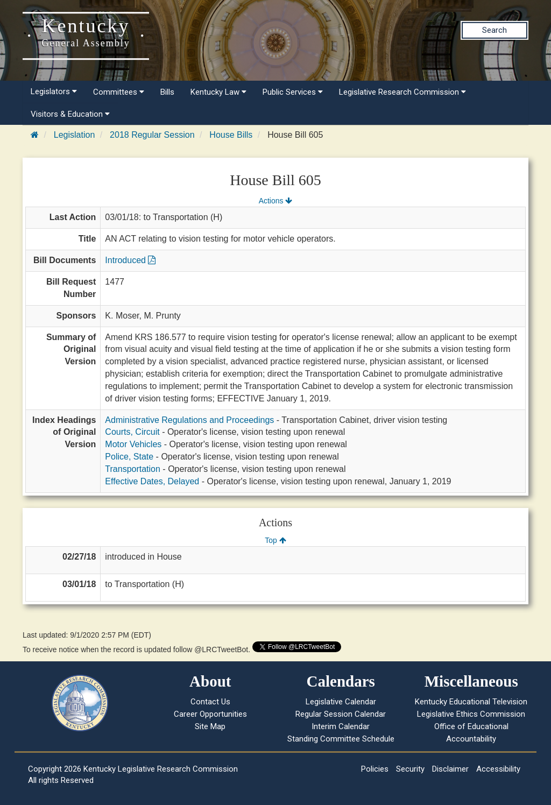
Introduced (130, 260)
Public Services (293, 92)
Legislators (54, 91)
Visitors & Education (70, 114)
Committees (118, 92)
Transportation (132, 469)
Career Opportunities (210, 714)
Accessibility (498, 769)
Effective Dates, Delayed (152, 481)
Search (494, 30)
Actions (275, 200)
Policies (374, 769)
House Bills (230, 134)
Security (410, 769)
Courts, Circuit (132, 431)
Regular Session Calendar (340, 714)
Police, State (129, 456)
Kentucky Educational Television (471, 702)
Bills (167, 92)
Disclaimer (450, 769)
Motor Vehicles (133, 444)
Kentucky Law (218, 92)
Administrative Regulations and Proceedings (189, 420)
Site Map (210, 726)
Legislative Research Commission (402, 92)
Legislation (74, 134)
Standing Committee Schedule (340, 739)
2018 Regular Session (152, 134)
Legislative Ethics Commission (471, 714)
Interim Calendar (341, 726)
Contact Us (210, 702)
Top (275, 540)
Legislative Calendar (341, 702)
